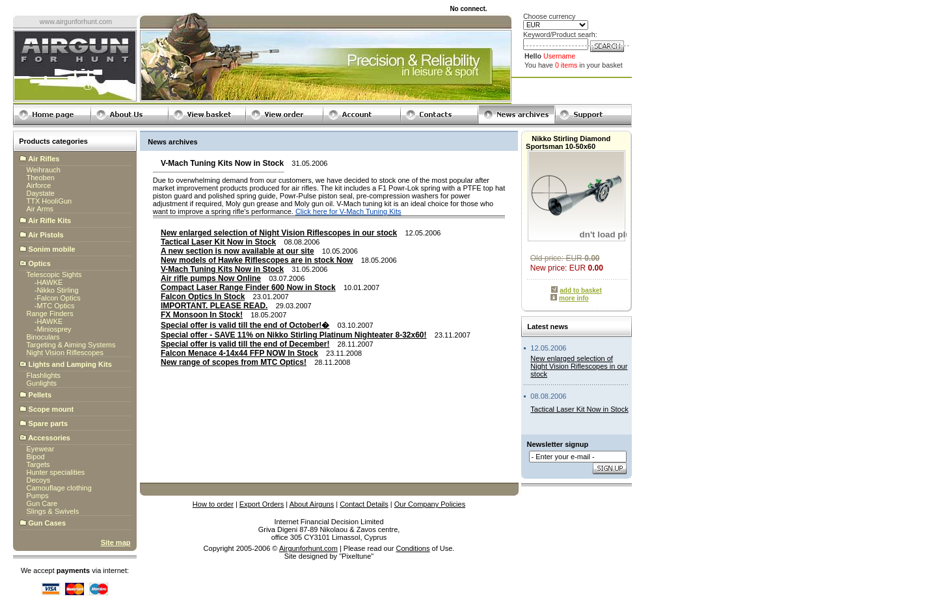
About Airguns (312, 504)
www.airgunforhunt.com (76, 21)
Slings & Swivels (53, 511)
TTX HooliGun (49, 201)
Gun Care (42, 503)
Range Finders (50, 313)
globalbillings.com (329, 564)
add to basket (580, 290)
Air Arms (40, 209)
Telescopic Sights (54, 274)
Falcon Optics (58, 298)
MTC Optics (55, 306)
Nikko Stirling (57, 290)
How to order (213, 504)
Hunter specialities (56, 472)
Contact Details (364, 504)
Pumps (38, 496)
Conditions (413, 548)
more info (574, 298)
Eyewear (41, 449)
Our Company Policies (429, 504)
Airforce (39, 185)
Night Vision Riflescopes (65, 352)
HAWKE (49, 282)
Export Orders (261, 504)
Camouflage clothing (59, 488)
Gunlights (42, 383)
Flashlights (44, 375)
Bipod (36, 457)
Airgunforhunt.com (308, 548)
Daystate (41, 193)
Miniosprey (53, 329)
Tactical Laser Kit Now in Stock (579, 409)
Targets (38, 464)
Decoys (39, 480)
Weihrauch (44, 170)
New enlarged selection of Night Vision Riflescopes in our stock (578, 366)
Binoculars (43, 337)
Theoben (41, 177)
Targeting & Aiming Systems (71, 345)
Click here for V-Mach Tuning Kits (348, 211)
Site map (116, 542)
